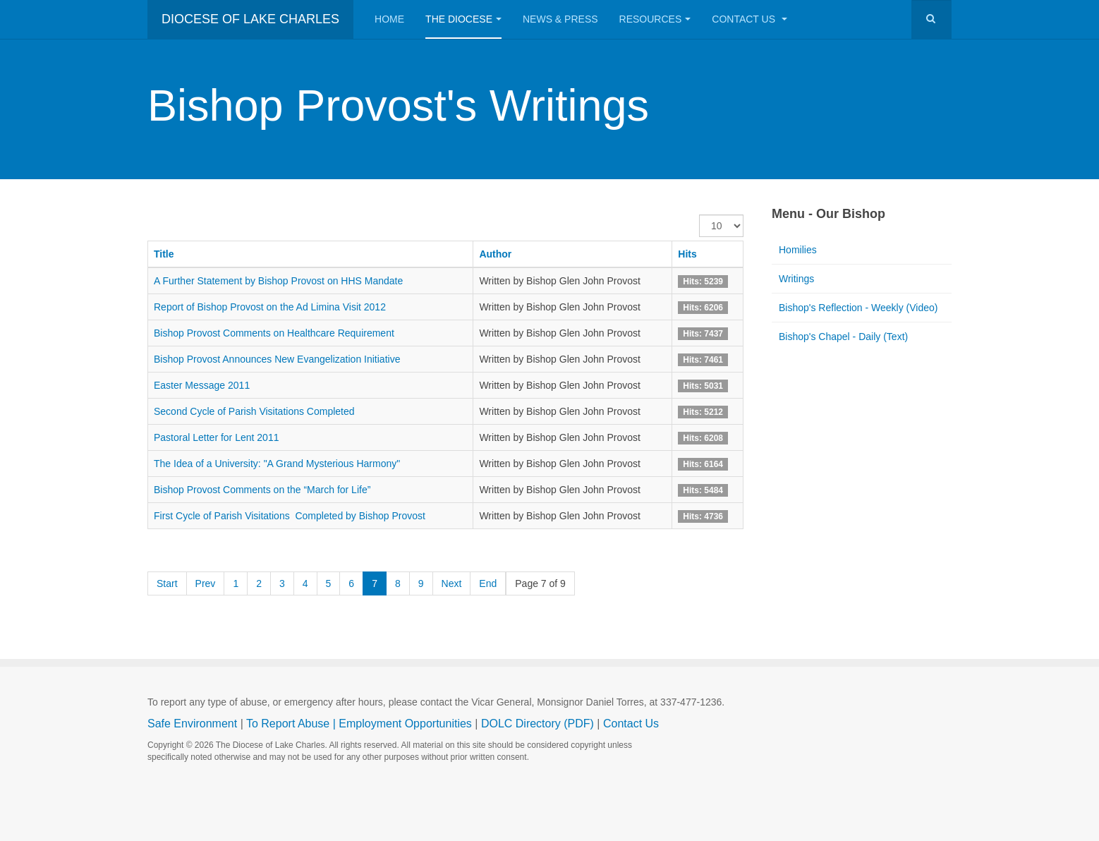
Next (452, 583)
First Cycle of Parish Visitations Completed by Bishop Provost (289, 515)
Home (389, 19)
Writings (796, 278)
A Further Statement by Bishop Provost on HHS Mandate (280, 280)
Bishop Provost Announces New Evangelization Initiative (277, 359)
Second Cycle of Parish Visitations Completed (254, 411)
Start (167, 583)
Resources (655, 19)
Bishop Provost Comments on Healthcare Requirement (274, 333)
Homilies (798, 249)
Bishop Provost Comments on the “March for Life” (262, 489)
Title (164, 254)
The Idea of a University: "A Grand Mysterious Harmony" (277, 463)
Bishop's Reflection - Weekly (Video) (858, 307)
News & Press (560, 19)
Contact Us (749, 19)
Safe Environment (192, 724)
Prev (205, 583)
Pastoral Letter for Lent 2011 (216, 437)
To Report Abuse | (292, 724)
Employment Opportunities (405, 724)
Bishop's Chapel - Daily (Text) (843, 336)
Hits (687, 254)
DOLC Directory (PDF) (537, 724)
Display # (699, 214)
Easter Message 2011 (202, 385)
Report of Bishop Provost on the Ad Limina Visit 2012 (270, 307)
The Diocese (463, 19)
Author (495, 254)
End (488, 583)
